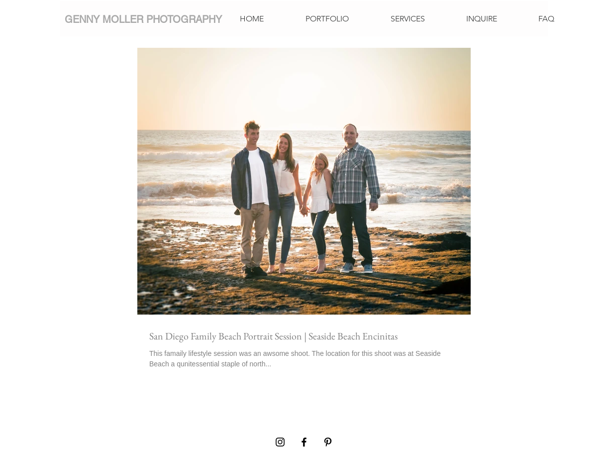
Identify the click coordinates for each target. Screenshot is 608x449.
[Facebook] (304, 442)
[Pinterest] (328, 442)
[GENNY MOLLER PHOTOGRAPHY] (143, 19)
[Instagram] (280, 442)
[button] (327, 18)
